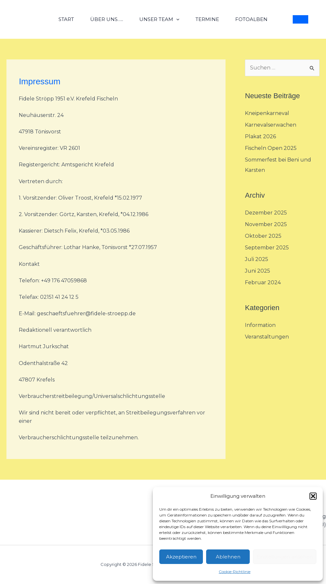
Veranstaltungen (267, 337)
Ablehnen (228, 557)
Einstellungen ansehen (285, 557)
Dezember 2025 (266, 213)
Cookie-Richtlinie (234, 571)
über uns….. (106, 19)
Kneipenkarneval (267, 113)
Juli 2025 (256, 259)
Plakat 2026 (260, 136)
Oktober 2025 (263, 236)
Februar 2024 (263, 282)
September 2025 (267, 248)
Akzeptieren (181, 557)
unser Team (159, 19)
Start (66, 19)
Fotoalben (251, 19)
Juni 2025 (257, 271)
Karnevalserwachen (270, 125)
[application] (176, 19)
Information (260, 325)
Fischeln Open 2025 (271, 148)
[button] (313, 496)
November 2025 (266, 224)
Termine (207, 19)
